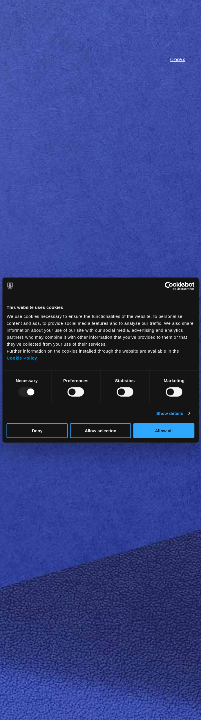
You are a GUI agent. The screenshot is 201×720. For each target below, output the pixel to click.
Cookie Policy (22, 358)
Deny (37, 430)
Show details (169, 413)
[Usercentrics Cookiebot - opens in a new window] (169, 286)
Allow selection (100, 430)
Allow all (164, 430)
